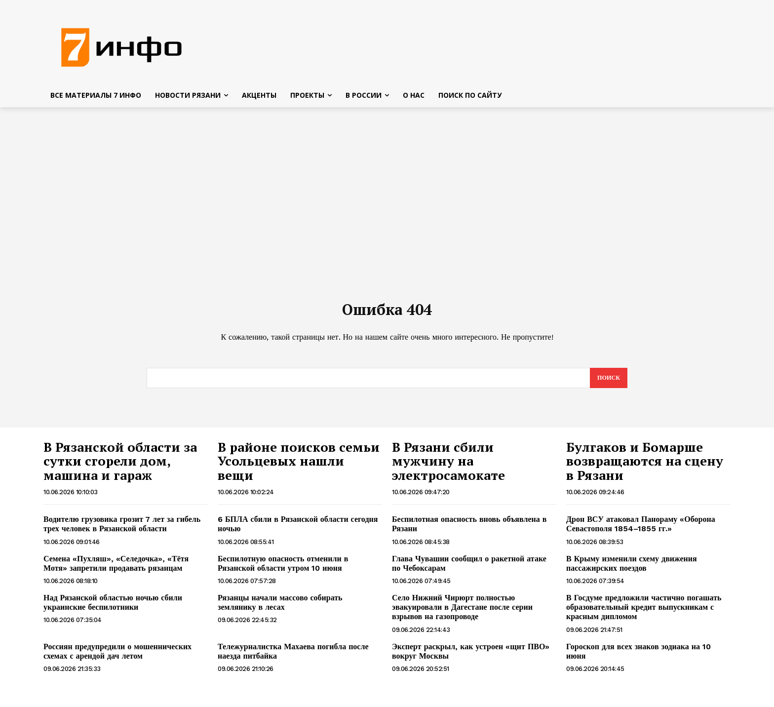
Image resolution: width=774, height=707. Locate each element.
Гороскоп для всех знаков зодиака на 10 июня (638, 657)
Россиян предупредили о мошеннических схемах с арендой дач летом (117, 657)
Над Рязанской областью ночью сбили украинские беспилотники (112, 608)
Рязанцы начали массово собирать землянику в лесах (280, 608)
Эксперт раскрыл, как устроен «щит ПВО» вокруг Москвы (470, 657)
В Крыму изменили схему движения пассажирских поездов (631, 569)
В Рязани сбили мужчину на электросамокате (448, 467)
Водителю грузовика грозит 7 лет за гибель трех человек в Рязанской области (121, 530)
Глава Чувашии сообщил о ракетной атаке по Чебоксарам (470, 569)
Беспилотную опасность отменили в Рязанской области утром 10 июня (283, 569)
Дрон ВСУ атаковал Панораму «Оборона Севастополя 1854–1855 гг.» (640, 530)
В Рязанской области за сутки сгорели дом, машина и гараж (120, 467)
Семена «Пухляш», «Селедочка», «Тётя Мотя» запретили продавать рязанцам (116, 569)
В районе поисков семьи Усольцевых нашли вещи (299, 467)
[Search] (607, 384)
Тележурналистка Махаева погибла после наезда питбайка (293, 657)
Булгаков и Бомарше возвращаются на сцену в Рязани (644, 467)
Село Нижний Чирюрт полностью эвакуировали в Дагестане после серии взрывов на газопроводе (462, 613)
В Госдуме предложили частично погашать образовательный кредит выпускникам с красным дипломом (643, 613)
